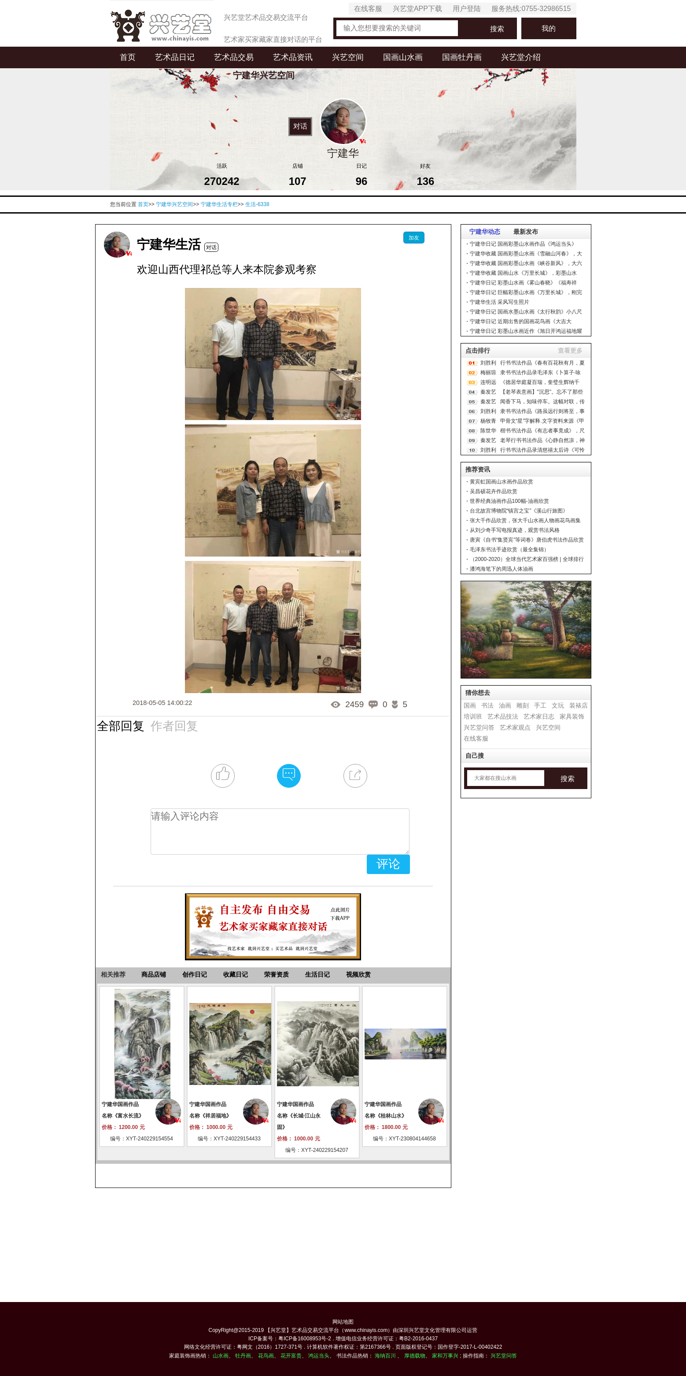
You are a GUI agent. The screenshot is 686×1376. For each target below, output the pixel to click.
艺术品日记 (175, 57)
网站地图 (343, 1322)
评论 (388, 864)
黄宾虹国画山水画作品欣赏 (501, 482)
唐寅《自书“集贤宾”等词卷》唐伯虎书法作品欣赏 (527, 540)
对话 (300, 126)
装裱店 (578, 705)
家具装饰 (572, 716)
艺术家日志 (539, 716)
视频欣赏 (358, 974)
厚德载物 (414, 1356)
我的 (549, 28)
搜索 (497, 29)
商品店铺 (153, 974)
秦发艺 (488, 392)
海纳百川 (385, 1356)
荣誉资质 (276, 974)
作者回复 (174, 725)
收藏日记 (235, 974)
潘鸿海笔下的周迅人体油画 (501, 569)
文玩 (558, 705)
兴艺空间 (348, 57)
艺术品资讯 (293, 57)
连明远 (488, 382)
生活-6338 (257, 204)
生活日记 (317, 974)
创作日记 (194, 974)
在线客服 (368, 8)
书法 (487, 705)
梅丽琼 (488, 372)
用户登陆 (467, 8)
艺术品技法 (502, 716)
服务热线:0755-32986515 (531, 8)
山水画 (221, 1356)
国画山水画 (403, 57)
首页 (128, 57)
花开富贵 (291, 1356)
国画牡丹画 (462, 57)
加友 (414, 238)
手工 (540, 705)
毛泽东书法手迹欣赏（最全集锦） (509, 549)
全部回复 (120, 725)
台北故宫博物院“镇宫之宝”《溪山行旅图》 (519, 511)
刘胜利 (488, 363)
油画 (505, 705)
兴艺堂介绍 (521, 57)
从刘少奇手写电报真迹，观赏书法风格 (515, 530)
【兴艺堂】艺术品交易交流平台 (302, 1330)
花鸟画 (266, 1356)
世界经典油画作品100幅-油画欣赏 (509, 501)
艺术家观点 (515, 727)
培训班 (473, 716)
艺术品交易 (234, 57)
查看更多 (570, 350)
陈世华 (488, 431)
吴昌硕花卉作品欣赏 (493, 491)
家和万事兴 (445, 1356)
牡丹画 (243, 1356)
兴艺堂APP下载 (417, 8)
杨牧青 (488, 421)
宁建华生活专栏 (219, 204)
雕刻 (522, 705)
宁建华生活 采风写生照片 (499, 302)
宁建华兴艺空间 (174, 204)
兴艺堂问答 (479, 727)
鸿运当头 (318, 1356)
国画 (470, 705)
